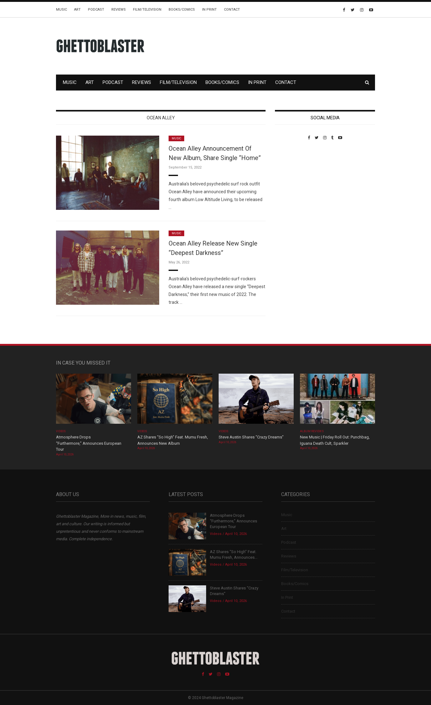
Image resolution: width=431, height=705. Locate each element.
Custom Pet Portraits (293, 183)
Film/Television (147, 10)
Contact (232, 10)
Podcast (96, 10)
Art (77, 10)
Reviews (118, 10)
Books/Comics (182, 10)
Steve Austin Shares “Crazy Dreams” (252, 437)
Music (61, 10)
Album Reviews (312, 431)
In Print (209, 10)
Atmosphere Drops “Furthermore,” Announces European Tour (88, 443)
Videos (61, 431)
